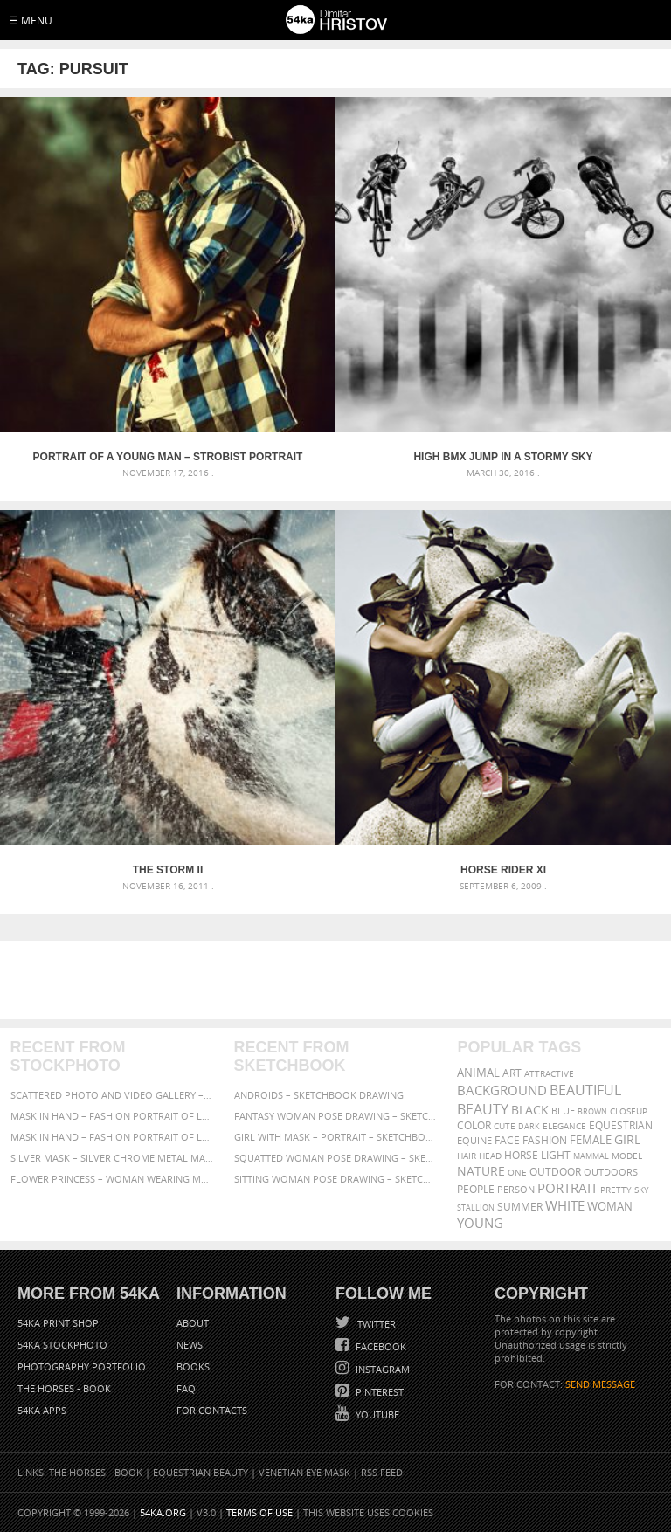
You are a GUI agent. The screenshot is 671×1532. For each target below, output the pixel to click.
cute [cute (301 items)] (504, 1126)
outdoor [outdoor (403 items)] (555, 1171)
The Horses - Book (64, 1388)
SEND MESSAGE (600, 1384)
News (189, 1344)
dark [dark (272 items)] (529, 1126)
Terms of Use (259, 1512)
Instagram (381, 1369)
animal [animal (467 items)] (478, 1073)
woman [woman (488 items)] (610, 1206)
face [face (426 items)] (507, 1140)
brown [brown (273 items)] (592, 1111)
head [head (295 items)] (490, 1156)
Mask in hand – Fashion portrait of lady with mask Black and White (112, 1115)
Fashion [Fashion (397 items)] (544, 1140)
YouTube (376, 1414)
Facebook (379, 1346)
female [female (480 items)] (591, 1140)
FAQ (186, 1388)
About (192, 1322)
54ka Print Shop (58, 1322)
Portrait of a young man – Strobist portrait (168, 457)
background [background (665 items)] (502, 1090)
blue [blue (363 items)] (563, 1110)
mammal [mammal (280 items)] (591, 1156)
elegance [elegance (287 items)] (564, 1126)
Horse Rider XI (503, 870)
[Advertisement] (339, 980)
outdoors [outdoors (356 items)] (611, 1172)
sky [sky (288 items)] (641, 1190)
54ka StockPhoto (62, 1344)
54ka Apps (41, 1410)
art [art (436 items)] (512, 1073)
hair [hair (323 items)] (466, 1155)
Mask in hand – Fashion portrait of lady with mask (112, 1136)
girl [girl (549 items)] (627, 1140)
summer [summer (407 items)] (520, 1206)
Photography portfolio (81, 1366)
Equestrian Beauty (200, 1472)
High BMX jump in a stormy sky (502, 457)
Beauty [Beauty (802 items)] (482, 1109)
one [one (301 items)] (517, 1172)
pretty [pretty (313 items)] (616, 1190)
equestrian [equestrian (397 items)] (621, 1125)
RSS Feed (382, 1472)
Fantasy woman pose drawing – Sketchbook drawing (336, 1115)
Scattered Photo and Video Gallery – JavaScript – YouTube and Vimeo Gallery (112, 1094)
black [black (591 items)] (530, 1109)
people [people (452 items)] (476, 1189)
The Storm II (168, 870)
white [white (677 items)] (565, 1205)
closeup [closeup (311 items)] (628, 1111)
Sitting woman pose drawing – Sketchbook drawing (336, 1178)
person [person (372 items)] (516, 1189)
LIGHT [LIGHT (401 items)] (556, 1155)
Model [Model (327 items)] (627, 1155)
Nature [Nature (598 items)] (481, 1171)
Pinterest (378, 1391)
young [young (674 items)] (480, 1223)
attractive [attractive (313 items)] (549, 1073)
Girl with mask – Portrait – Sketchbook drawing (336, 1136)
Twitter (375, 1323)
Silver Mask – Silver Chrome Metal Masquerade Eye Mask (112, 1157)
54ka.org (163, 1512)
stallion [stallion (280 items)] (476, 1207)
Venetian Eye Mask (304, 1472)
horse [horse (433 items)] (521, 1155)
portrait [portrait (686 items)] (567, 1188)
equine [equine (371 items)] (474, 1140)
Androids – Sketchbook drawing (319, 1094)
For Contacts (211, 1410)
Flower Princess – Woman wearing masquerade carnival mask (112, 1178)
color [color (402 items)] (474, 1125)
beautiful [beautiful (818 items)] (585, 1090)
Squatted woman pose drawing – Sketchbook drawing (336, 1157)
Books (193, 1366)
